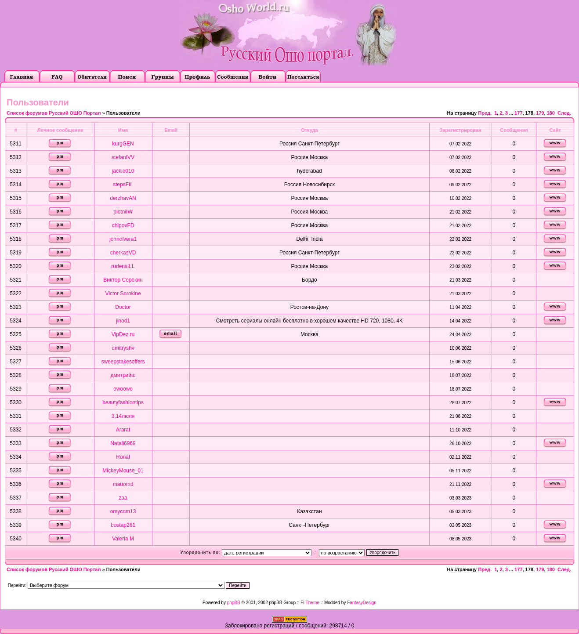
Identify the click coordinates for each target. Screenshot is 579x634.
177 (518, 113)
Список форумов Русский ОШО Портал (54, 113)
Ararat (123, 430)
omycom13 (123, 511)
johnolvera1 (123, 239)
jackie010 (123, 171)
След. (564, 113)
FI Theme (309, 602)
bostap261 (123, 525)
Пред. (485, 113)
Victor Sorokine (123, 293)
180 (551, 113)
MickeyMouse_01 (122, 470)
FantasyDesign (361, 602)
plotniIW (122, 212)
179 (540, 113)
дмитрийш (122, 375)
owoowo (123, 389)
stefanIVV (123, 157)
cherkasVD (123, 253)
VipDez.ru (123, 334)
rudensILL (122, 266)
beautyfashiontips (122, 402)
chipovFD (123, 225)
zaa (123, 498)
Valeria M (123, 539)
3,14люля (123, 416)
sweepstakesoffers (123, 362)
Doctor (122, 307)
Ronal (123, 457)
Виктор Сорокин (122, 280)
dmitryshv (123, 348)
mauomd (123, 484)
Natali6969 (122, 443)
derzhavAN (123, 198)
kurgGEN (123, 144)
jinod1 (123, 321)
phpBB (233, 602)
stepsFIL (123, 184)
